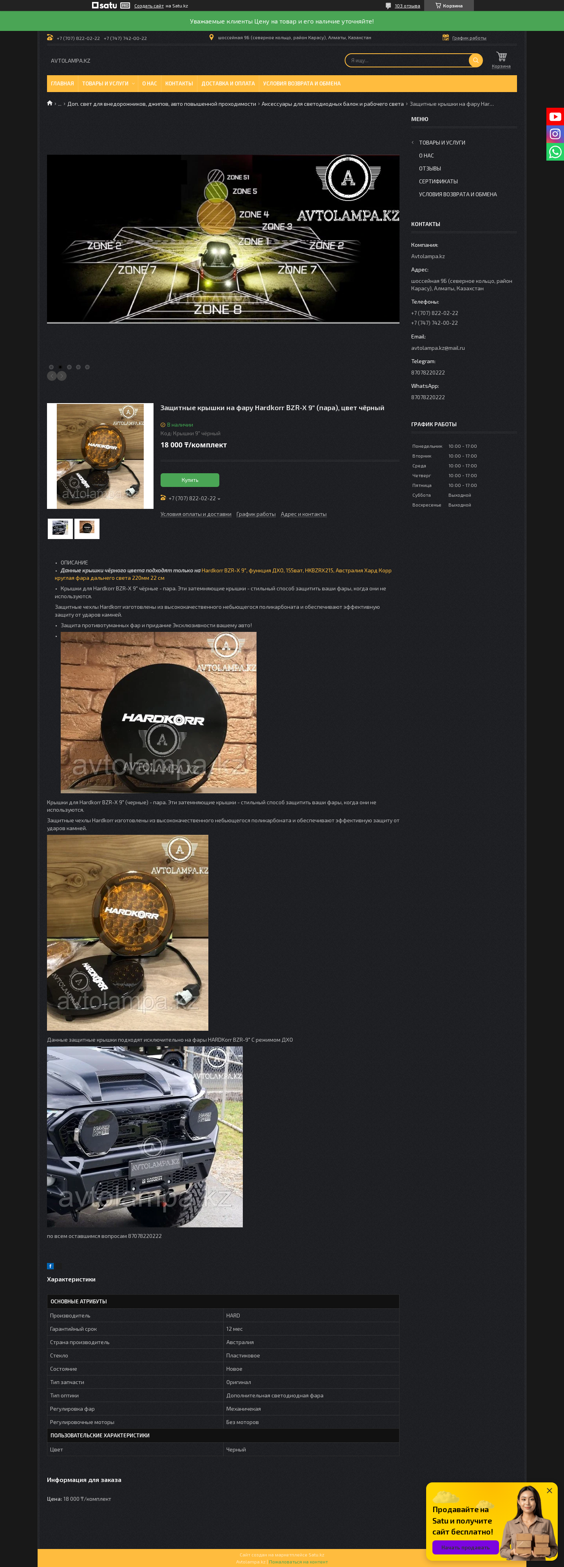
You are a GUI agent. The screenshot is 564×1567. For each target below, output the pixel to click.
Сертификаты (438, 181)
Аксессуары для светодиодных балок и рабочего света (333, 103)
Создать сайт (149, 5)
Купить (190, 480)
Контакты (179, 83)
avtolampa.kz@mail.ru (438, 347)
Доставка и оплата (228, 83)
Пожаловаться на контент (298, 1561)
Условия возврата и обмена (302, 83)
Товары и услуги (105, 83)
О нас (149, 83)
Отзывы (430, 168)
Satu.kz (316, 1554)
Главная (62, 83)
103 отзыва (407, 5)
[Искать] (476, 60)
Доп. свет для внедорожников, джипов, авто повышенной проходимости (161, 103)
